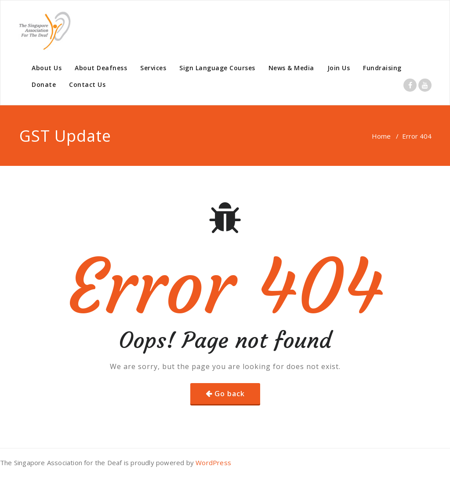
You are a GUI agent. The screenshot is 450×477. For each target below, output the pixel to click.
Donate (44, 84)
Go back (229, 393)
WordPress (213, 462)
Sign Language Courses (217, 68)
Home (381, 136)
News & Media (291, 68)
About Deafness (101, 68)
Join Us (338, 68)
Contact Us (87, 84)
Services (153, 68)
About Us (47, 68)
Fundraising (382, 68)
